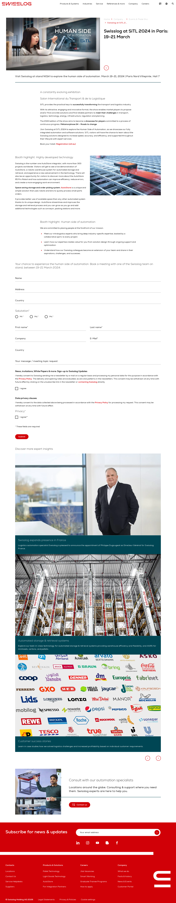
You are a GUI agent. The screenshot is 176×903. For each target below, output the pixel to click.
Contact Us (11, 874)
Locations (10, 869)
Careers (142, 6)
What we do (123, 869)
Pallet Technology (51, 869)
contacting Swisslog (87, 380)
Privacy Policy (25, 377)
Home (107, 19)
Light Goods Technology (54, 874)
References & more (112, 6)
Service (95, 6)
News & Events (125, 879)
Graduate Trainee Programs (93, 879)
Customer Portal (125, 884)
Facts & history (125, 874)
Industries (83, 6)
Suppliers (10, 884)
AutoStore (66, 187)
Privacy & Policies (68, 897)
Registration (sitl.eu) (66, 144)
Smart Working (87, 874)
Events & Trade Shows (137, 19)
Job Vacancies (87, 869)
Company (129, 6)
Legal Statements (46, 897)
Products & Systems (65, 6)
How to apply (86, 884)
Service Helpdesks (14, 879)
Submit (21, 434)
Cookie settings (88, 897)
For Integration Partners (54, 884)
